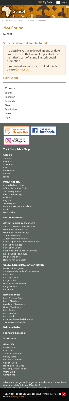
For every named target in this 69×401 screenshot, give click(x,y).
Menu (64, 2)
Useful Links (9, 371)
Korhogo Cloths (11, 277)
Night (8, 117)
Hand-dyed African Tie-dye (16, 232)
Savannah (10, 101)
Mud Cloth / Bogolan (13, 268)
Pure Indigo (11, 109)
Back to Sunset (10, 77)
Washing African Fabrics (15, 368)
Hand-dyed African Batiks (15, 229)
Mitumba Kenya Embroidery (17, 206)
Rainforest (10, 96)
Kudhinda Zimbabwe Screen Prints (20, 250)
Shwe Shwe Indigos (12, 244)
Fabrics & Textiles (13, 217)
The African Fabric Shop (16, 149)
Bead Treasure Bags (13, 194)
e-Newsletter (9, 347)
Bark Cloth (8, 289)
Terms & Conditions (12, 353)
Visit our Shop (10, 362)
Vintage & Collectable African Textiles (21, 271)
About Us (8, 344)
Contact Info (9, 374)
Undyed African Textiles (14, 283)
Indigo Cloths (9, 280)
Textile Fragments (12, 191)
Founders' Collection (14, 332)
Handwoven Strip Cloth (14, 260)
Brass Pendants (10, 313)
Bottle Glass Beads (12, 301)
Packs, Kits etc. (11, 181)
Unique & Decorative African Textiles (23, 264)
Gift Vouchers (10, 212)
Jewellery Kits (9, 203)
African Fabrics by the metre (19, 223)
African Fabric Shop (9, 20)
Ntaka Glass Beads (12, 307)
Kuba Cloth (8, 274)
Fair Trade (8, 350)
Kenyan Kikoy (10, 286)
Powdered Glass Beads (14, 304)
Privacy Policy (9, 356)
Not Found (42, 20)
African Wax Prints (12, 235)
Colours (23, 20)
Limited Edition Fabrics (14, 185)
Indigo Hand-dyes (12, 256)
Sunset (31, 20)
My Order (48, 2)
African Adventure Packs (15, 188)
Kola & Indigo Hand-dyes (15, 253)
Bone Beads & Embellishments (18, 319)
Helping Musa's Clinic (13, 365)
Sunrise (8, 92)
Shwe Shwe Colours (12, 247)
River (7, 105)
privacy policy (17, 396)
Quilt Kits (7, 197)
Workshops (9, 338)
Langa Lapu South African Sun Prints (21, 241)
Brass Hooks (9, 316)
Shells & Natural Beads (14, 322)
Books (6, 209)
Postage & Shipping (12, 359)
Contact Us (22, 69)
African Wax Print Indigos (15, 238)
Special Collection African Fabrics (19, 226)
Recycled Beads (11, 294)
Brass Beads (9, 310)
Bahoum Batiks (11, 327)
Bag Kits (7, 200)
